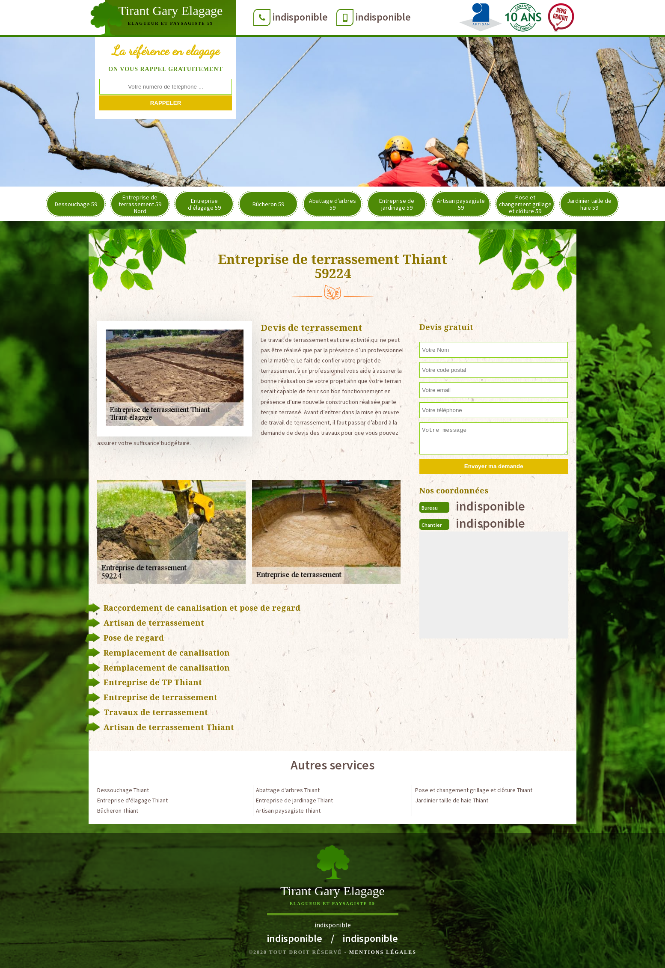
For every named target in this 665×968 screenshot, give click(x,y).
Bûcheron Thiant (117, 810)
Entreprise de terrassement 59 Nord (140, 204)
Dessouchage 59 (76, 204)
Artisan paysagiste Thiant (288, 810)
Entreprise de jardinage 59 (396, 204)
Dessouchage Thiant (123, 790)
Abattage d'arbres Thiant (288, 790)
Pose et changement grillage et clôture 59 (525, 204)
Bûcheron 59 (268, 204)
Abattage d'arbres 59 (332, 204)
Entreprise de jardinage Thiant (294, 800)
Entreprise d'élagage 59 (204, 204)
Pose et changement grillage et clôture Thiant (473, 790)
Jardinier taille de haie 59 (589, 204)
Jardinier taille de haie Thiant (451, 800)
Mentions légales (382, 952)
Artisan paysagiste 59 (461, 204)
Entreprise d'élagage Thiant (132, 800)
